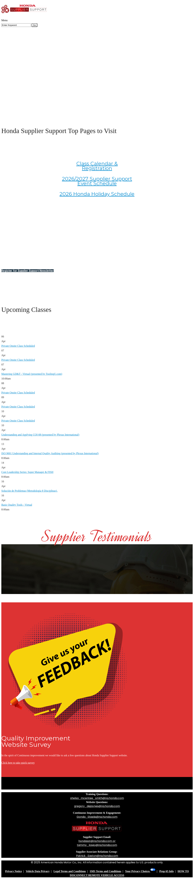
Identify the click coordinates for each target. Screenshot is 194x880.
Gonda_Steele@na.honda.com (97, 817)
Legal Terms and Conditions (70, 871)
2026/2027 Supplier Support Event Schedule (97, 181)
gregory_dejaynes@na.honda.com (97, 806)
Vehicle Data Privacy (38, 871)
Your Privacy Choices (140, 871)
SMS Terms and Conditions (105, 871)
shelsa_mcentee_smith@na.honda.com (97, 798)
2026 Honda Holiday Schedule (97, 194)
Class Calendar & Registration (97, 165)
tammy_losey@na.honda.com (97, 845)
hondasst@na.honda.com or (97, 841)
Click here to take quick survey (18, 762)
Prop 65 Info (166, 871)
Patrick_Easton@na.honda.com (97, 856)
